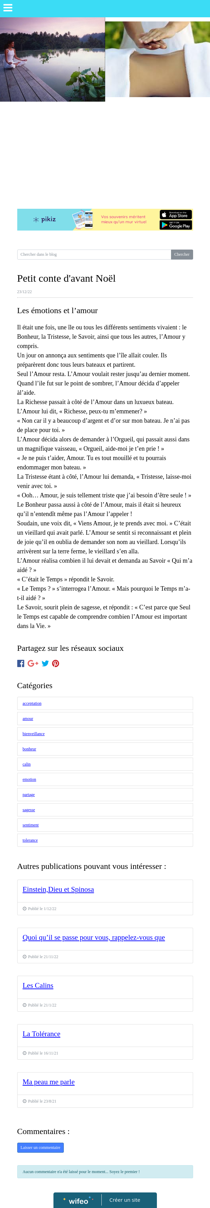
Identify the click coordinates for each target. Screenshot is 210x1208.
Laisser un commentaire (40, 1147)
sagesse (29, 809)
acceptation (32, 703)
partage (29, 794)
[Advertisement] (105, 153)
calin (27, 764)
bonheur (29, 749)
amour (28, 718)
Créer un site (124, 1199)
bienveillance (34, 733)
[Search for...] (94, 255)
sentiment (31, 825)
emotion (29, 779)
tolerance (30, 840)
